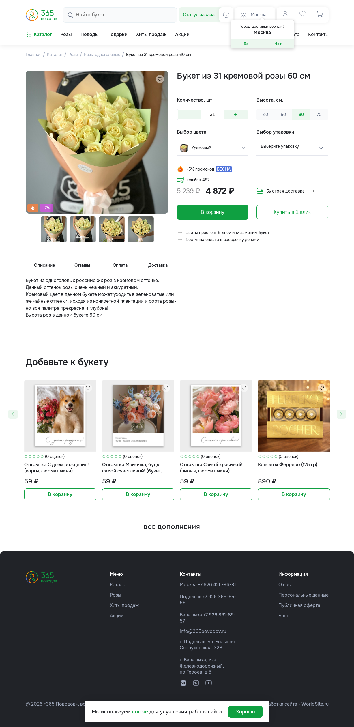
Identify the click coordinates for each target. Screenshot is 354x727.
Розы (115, 595)
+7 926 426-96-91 (217, 584)
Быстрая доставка (285, 191)
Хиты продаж (124, 605)
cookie (140, 712)
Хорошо (245, 712)
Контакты (318, 35)
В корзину (212, 212)
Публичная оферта (299, 605)
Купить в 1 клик (292, 212)
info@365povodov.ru (203, 631)
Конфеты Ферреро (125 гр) (287, 465)
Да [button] (246, 43)
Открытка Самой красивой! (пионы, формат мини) (211, 468)
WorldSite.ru (315, 704)
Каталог (39, 34)
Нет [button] (278, 43)
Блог (283, 615)
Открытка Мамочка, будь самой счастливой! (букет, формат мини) (132, 468)
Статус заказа (199, 15)
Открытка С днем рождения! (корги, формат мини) (56, 468)
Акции (117, 615)
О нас (284, 584)
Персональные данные (303, 595)
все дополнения (177, 527)
